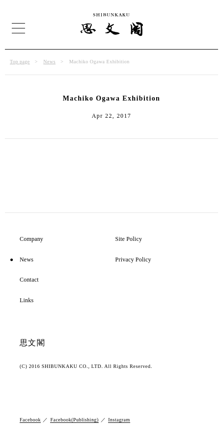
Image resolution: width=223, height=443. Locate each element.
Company (31, 239)
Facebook (30, 419)
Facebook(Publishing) (74, 419)
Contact (29, 280)
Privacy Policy (133, 260)
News (49, 61)
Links (26, 300)
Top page (20, 61)
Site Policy (128, 239)
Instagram (119, 419)
